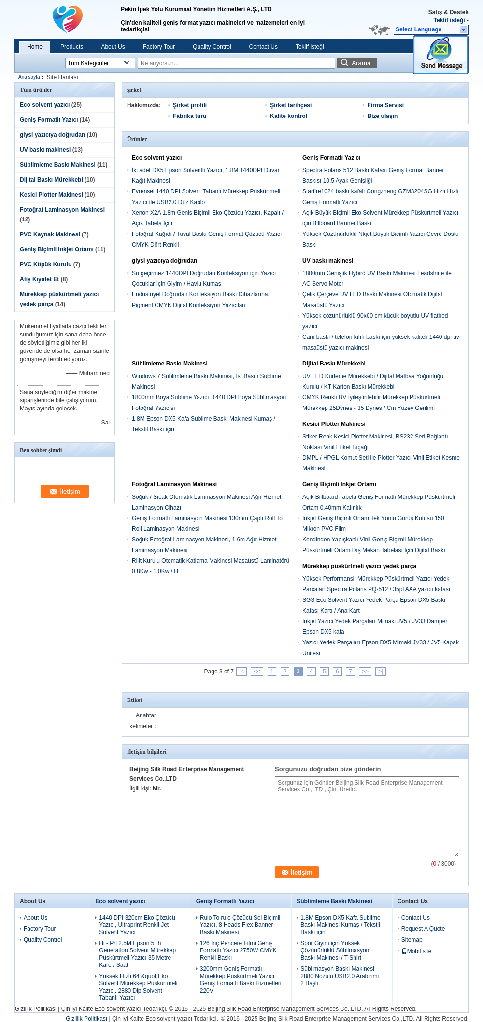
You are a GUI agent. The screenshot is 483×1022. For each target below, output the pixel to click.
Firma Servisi (386, 105)
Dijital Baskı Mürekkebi (51, 179)
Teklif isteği (449, 20)
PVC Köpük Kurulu (45, 264)
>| (380, 671)
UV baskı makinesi (45, 149)
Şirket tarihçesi (291, 105)
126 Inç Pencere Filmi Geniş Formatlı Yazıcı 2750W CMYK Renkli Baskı (238, 950)
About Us (113, 47)
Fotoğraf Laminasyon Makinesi (62, 209)
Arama (361, 63)
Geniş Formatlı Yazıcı (49, 120)
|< (241, 671)
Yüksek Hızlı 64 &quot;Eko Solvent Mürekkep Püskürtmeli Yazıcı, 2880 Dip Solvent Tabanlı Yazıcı (138, 987)
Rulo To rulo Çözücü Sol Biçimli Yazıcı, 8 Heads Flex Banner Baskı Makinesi (240, 924)
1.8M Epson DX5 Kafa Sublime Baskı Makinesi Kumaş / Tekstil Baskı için (340, 924)
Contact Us (263, 47)
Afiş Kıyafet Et (39, 279)
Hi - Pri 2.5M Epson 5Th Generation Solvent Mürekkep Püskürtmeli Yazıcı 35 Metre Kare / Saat (137, 954)
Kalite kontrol (288, 116)
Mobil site (416, 951)
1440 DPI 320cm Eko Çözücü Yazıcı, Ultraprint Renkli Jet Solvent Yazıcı (137, 924)
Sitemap (412, 939)
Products (71, 47)
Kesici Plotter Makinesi (51, 194)
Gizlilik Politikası (36, 1009)
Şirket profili (190, 105)
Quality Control (212, 47)
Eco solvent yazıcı (45, 105)
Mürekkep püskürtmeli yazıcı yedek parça (359, 566)
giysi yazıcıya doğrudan (52, 134)
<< (257, 671)
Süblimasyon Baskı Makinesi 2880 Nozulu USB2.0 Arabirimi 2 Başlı (339, 976)
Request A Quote (423, 928)
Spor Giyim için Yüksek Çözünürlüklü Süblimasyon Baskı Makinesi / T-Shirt (334, 950)
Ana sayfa (29, 77)
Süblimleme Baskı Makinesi (58, 164)
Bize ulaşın (383, 116)
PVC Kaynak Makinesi (50, 234)
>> (365, 671)
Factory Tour (159, 47)
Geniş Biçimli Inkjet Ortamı (57, 249)
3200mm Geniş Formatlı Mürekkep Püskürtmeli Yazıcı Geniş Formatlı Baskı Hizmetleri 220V (241, 979)
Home (35, 47)
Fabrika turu (189, 116)
